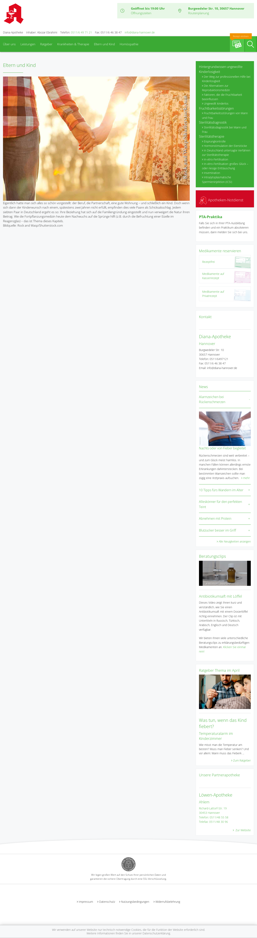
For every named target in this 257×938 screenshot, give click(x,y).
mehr (246, 478)
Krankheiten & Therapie (73, 44)
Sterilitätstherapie (211, 136)
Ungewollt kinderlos (216, 103)
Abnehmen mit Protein (215, 518)
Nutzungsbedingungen (135, 902)
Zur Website (243, 830)
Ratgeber (46, 44)
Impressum (86, 902)
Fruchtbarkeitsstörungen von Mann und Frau (225, 115)
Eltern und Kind (104, 44)
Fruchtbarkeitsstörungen (216, 108)
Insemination (212, 173)
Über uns (9, 44)
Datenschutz (107, 902)
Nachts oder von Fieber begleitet (222, 448)
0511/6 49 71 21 (81, 32)
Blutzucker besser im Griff (217, 530)
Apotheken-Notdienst (221, 200)
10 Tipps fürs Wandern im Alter (221, 490)
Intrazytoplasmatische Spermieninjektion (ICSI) (217, 179)
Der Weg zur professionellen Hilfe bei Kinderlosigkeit (226, 79)
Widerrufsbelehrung (167, 902)
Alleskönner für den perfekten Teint (220, 504)
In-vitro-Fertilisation (216, 159)
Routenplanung (198, 13)
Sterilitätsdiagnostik (213, 122)
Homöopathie (129, 44)
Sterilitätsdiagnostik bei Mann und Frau (224, 129)
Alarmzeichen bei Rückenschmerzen (212, 399)
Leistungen (27, 44)
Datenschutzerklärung (156, 933)
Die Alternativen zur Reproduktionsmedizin (216, 88)
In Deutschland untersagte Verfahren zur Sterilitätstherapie (226, 152)
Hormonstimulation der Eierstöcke (225, 146)
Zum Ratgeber (242, 760)
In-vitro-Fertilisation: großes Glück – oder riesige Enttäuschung (225, 166)
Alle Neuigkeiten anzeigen (235, 541)
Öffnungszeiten (141, 13)
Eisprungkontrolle (215, 141)
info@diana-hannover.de (140, 32)
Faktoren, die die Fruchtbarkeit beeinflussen (222, 97)
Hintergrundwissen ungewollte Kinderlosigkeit (221, 69)
